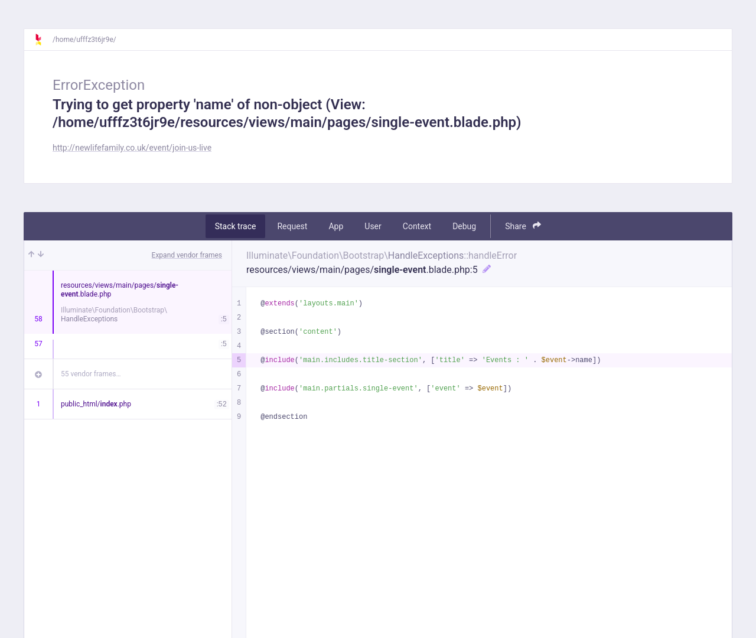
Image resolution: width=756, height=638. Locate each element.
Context (417, 226)
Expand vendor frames (187, 255)
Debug (464, 226)
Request (292, 226)
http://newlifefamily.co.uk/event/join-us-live (132, 147)
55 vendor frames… (90, 374)
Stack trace (235, 226)
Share (523, 226)
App (335, 226)
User (372, 226)
